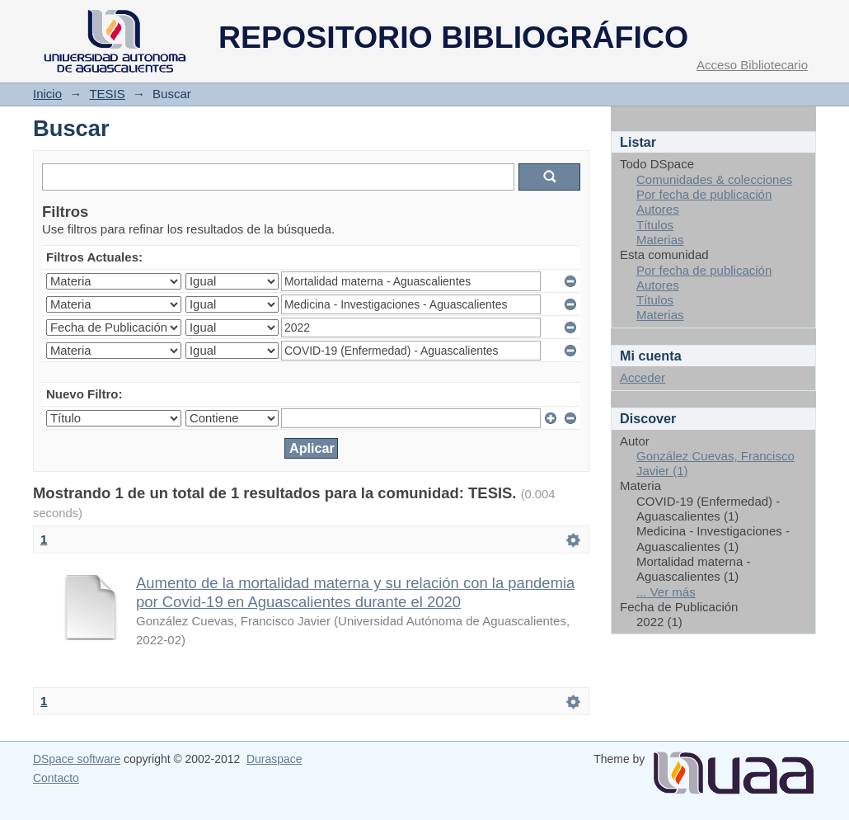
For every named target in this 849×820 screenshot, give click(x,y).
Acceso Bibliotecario (752, 65)
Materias (660, 240)
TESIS (106, 94)
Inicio (47, 94)
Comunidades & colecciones (714, 179)
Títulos (654, 225)
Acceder (642, 377)
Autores (657, 209)
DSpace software (76, 759)
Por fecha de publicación (704, 194)
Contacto (56, 778)
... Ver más (666, 592)
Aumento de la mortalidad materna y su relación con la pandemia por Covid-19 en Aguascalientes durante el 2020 (355, 592)
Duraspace (274, 759)
